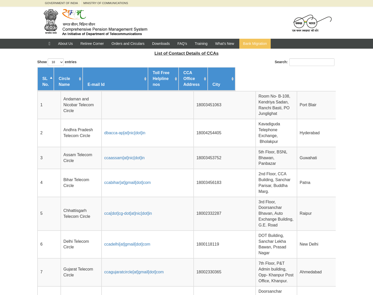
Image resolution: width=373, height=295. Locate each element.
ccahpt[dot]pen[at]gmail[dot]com (138, 214)
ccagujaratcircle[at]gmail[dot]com (138, 185)
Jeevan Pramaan (198, 280)
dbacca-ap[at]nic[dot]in (129, 109)
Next (328, 247)
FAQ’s (182, 44)
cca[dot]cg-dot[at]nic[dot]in (132, 152)
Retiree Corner (92, 44)
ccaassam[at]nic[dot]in (129, 122)
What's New (224, 44)
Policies (279, 280)
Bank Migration (255, 44)
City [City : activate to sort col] (317, 78)
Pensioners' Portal (101, 280)
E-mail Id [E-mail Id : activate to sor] (119, 78)
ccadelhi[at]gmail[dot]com (132, 168)
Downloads (161, 44)
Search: (304, 62)
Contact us (255, 280)
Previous (277, 247)
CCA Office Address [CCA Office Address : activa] (239, 78)
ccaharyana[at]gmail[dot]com (135, 201)
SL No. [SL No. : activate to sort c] (45, 76)
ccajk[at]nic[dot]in (124, 227)
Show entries (57, 62)
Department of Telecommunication (151, 280)
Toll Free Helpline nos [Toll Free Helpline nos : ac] (193, 76)
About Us (65, 44)
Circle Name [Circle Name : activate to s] (74, 78)
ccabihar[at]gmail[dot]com (132, 136)
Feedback (229, 280)
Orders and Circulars (127, 44)
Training (201, 44)
